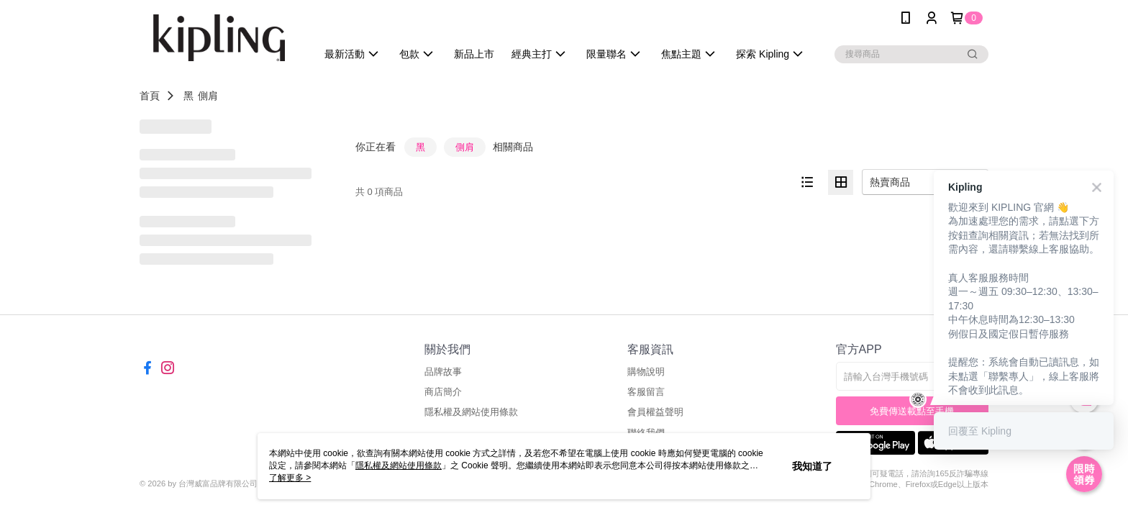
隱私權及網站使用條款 (471, 411)
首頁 (150, 95)
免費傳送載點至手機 (912, 411)
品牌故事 (443, 371)
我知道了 (812, 466)
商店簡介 (443, 391)
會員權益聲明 (655, 411)
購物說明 (646, 371)
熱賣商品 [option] (890, 182)
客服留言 (646, 391)
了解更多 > (290, 478)
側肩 (208, 95)
